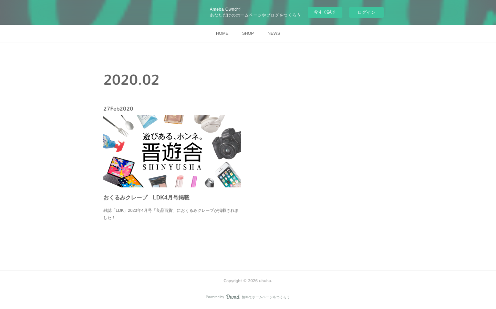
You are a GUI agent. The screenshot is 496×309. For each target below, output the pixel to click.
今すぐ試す (325, 11)
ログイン (366, 12)
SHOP (248, 33)
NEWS (274, 33)
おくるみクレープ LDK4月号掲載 (149, 193)
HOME (222, 33)
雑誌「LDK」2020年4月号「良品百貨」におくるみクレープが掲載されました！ (171, 208)
